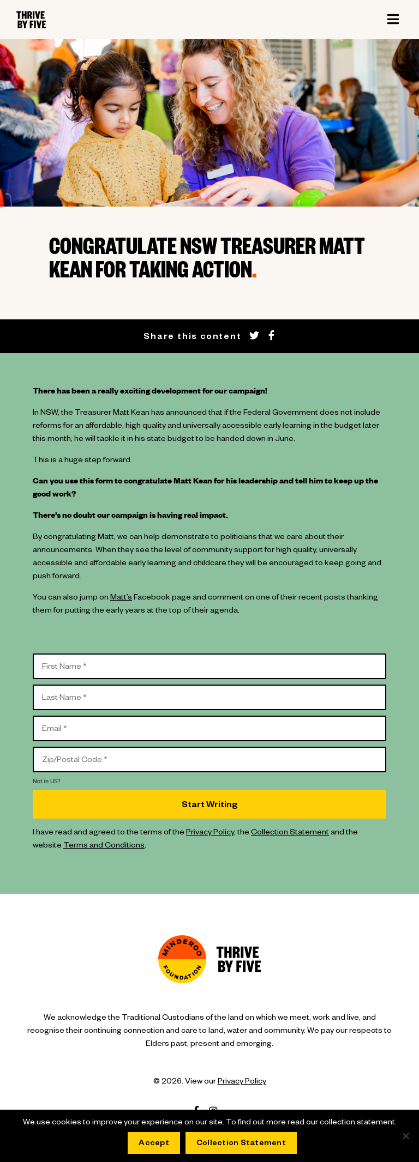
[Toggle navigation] (393, 19)
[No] (405, 1135)
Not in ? (47, 781)
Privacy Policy (210, 833)
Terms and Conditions (104, 846)
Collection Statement (290, 833)
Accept (154, 1144)
